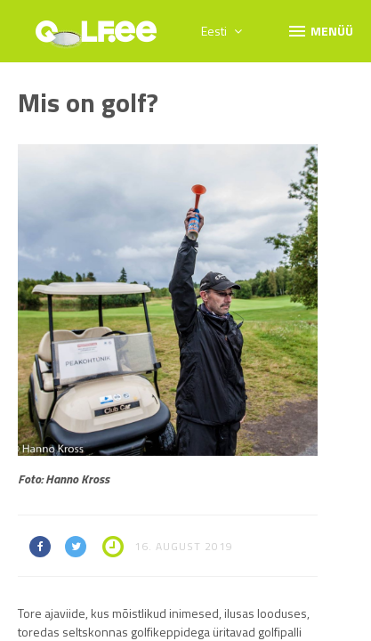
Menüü (319, 30)
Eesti (221, 30)
